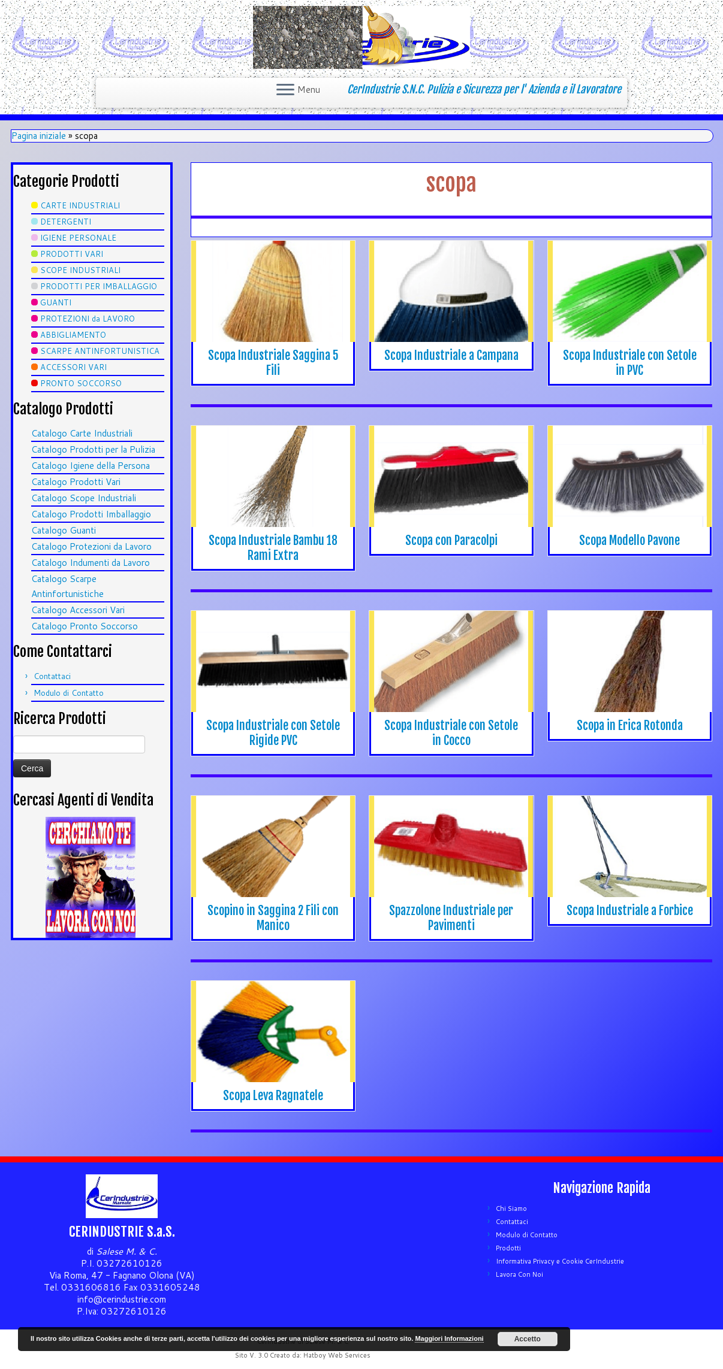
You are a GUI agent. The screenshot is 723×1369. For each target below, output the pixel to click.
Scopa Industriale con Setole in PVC (630, 363)
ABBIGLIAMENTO (73, 334)
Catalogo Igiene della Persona (90, 465)
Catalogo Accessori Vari (78, 610)
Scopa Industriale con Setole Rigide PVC (273, 733)
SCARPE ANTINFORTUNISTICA (99, 351)
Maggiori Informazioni (449, 1338)
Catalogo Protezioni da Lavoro (91, 546)
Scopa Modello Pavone (629, 540)
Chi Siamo (511, 1208)
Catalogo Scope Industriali (83, 498)
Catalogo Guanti (63, 530)
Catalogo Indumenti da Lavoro (90, 562)
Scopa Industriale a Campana (451, 355)
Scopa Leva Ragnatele (273, 1095)
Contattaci (52, 676)
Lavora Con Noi (519, 1274)
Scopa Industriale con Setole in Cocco (451, 733)
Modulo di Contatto (69, 692)
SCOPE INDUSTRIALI (80, 270)
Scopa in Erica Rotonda (630, 725)
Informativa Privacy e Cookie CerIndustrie (560, 1261)
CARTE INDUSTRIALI (80, 205)
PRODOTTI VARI (71, 254)
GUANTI (55, 302)
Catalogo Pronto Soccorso (84, 626)
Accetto (527, 1339)
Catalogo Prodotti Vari (75, 481)
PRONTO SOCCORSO (81, 383)
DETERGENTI (65, 221)
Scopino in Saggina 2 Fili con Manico (273, 918)
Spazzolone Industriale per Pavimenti (451, 918)
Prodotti (508, 1248)
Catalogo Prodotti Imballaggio (91, 514)
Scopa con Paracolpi (451, 540)
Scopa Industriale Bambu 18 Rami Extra (273, 548)
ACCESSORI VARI (73, 367)
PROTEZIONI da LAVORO (87, 318)
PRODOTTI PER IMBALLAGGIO (98, 286)
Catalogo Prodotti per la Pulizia (93, 449)
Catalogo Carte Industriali (81, 433)
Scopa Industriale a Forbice (630, 910)
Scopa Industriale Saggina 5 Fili (273, 363)
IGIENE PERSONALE (78, 237)
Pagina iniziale (38, 135)
